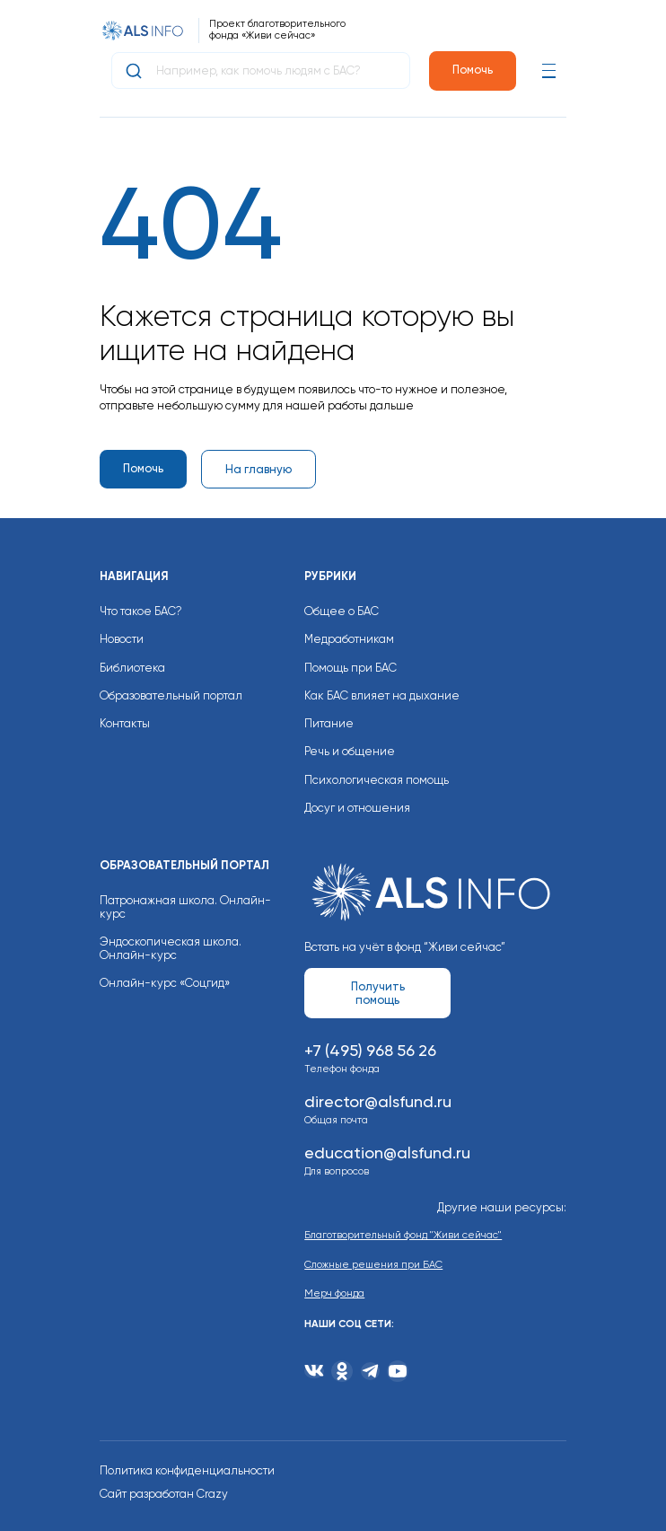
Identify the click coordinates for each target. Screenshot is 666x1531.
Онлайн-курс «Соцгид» (165, 983)
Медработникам (349, 639)
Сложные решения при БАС (373, 1265)
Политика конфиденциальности (187, 1470)
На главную (258, 469)
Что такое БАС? (141, 611)
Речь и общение (349, 751)
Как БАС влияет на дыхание (382, 695)
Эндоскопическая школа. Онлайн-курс (170, 948)
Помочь (472, 69)
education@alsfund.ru (387, 1152)
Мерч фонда (334, 1293)
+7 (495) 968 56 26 (370, 1050)
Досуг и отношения (357, 807)
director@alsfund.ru (377, 1101)
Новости (122, 639)
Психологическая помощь (376, 780)
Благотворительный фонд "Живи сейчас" (403, 1235)
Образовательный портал (171, 695)
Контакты (125, 723)
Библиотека (132, 667)
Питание (329, 723)
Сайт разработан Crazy (164, 1493)
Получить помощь (378, 993)
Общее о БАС (341, 611)
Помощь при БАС (350, 667)
